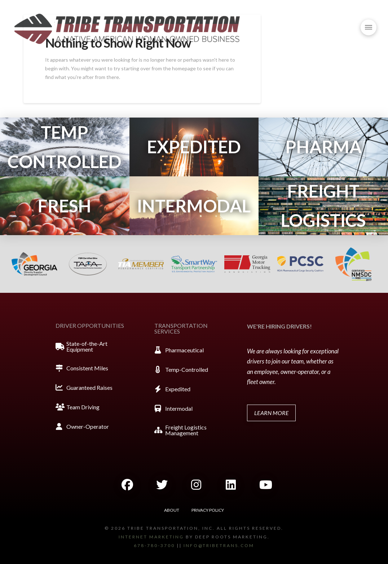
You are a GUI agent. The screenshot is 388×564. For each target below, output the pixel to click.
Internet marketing (151, 536)
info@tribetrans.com (219, 545)
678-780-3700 (154, 545)
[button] (368, 27)
